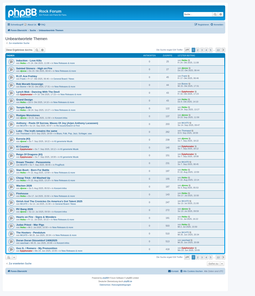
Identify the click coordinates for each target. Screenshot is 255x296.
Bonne (23, 86)
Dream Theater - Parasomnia (33, 162)
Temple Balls (23, 107)
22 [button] (218, 50)
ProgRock (59, 165)
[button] (187, 50)
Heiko (23, 63)
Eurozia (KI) (23, 138)
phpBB (105, 278)
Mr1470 (23, 126)
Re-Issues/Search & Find (68, 126)
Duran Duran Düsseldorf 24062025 (36, 240)
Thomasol (24, 133)
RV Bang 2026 (24, 209)
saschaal (24, 243)
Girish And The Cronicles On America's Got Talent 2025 (49, 201)
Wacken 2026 (24, 185)
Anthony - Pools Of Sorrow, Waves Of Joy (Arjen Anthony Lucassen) (57, 123)
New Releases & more (64, 63)
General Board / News (63, 79)
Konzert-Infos (61, 118)
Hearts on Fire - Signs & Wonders (36, 217)
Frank (23, 79)
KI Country (22, 146)
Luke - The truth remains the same (36, 131)
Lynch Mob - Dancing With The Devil (38, 91)
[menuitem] (30, 24)
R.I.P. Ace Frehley (26, 76)
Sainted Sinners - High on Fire (34, 68)
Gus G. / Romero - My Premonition (36, 248)
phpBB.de (128, 281)
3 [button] (202, 50)
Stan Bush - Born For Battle (32, 170)
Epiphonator (26, 94)
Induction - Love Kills (29, 60)
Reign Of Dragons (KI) (29, 154)
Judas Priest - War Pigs (30, 224)
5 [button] (210, 50)
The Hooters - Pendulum (30, 232)
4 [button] (206, 50)
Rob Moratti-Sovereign (29, 84)
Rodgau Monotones (28, 115)
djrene (23, 71)
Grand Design (24, 99)
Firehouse (22, 193)
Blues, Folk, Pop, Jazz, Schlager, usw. (74, 133)
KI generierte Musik (63, 141)
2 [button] (197, 50)
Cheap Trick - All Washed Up (33, 177)
